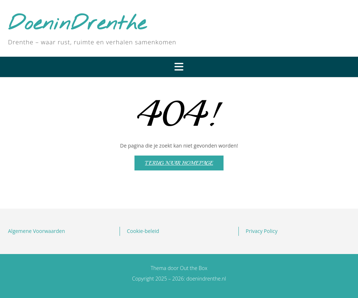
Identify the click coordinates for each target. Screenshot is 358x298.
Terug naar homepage (179, 163)
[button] (179, 67)
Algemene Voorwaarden (36, 230)
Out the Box (194, 268)
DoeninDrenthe (77, 24)
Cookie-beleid (143, 230)
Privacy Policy (261, 230)
